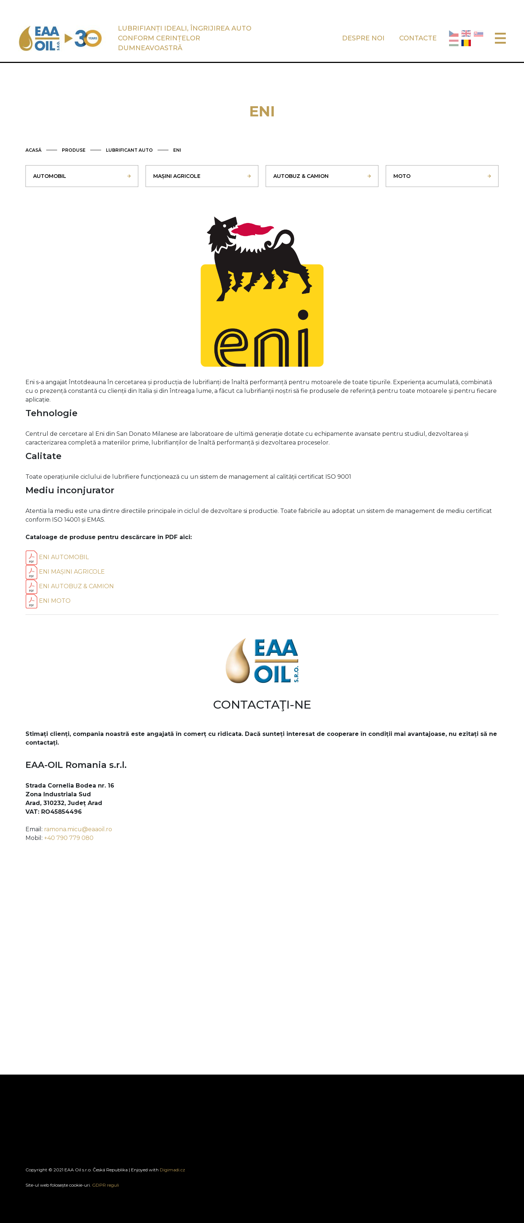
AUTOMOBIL (49, 176)
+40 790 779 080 (69, 837)
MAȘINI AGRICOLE (177, 176)
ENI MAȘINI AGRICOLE (65, 571)
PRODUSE (74, 150)
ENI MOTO (48, 600)
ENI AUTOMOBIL (57, 557)
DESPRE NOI (363, 38)
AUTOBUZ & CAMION (301, 176)
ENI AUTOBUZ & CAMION (69, 586)
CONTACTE (418, 38)
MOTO (401, 176)
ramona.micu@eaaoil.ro (78, 829)
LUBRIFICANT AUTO (129, 150)
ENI (177, 150)
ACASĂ (33, 150)
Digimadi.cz (172, 1169)
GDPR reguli (105, 1185)
